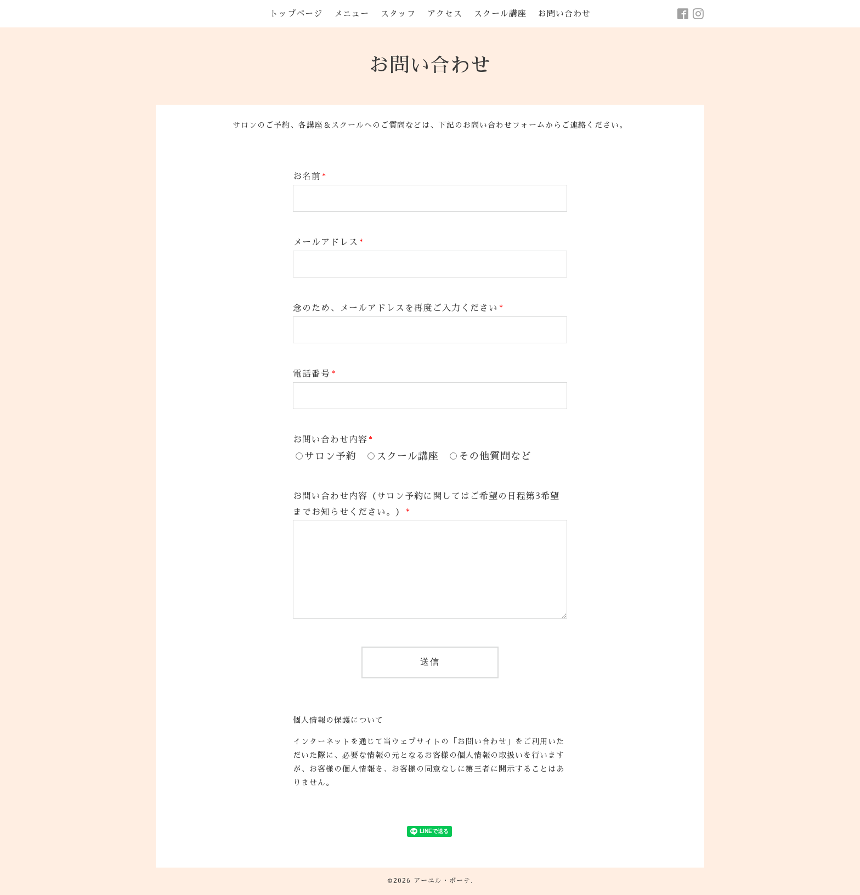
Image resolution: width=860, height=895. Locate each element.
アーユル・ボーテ (442, 880)
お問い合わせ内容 (333, 439)
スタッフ (398, 13)
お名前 (309, 176)
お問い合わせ (564, 13)
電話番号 (314, 374)
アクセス (444, 13)
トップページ (296, 13)
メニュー (351, 13)
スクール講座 (500, 13)
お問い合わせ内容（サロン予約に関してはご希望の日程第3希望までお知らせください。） (426, 504)
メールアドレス (328, 242)
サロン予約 (330, 456)
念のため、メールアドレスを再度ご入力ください (398, 308)
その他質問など (495, 456)
